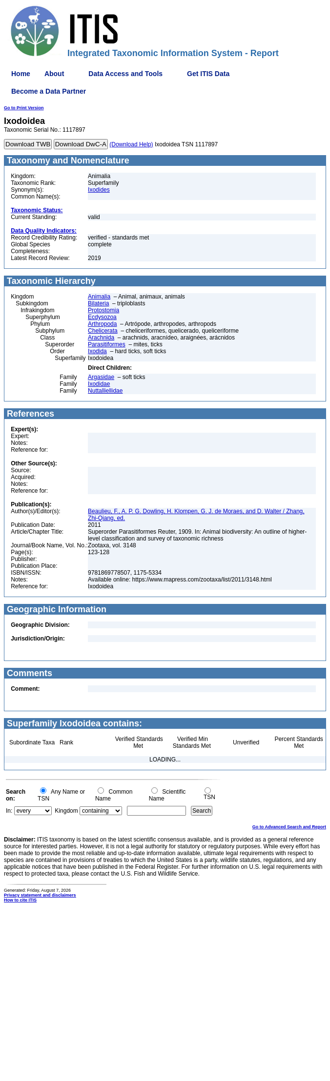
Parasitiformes (106, 344)
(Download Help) (131, 144)
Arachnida (101, 337)
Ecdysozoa (102, 317)
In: (9, 810)
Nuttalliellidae (105, 390)
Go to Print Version (24, 107)
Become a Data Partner (48, 91)
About (54, 74)
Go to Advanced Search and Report (289, 826)
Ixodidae (99, 383)
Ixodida (97, 351)
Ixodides (99, 189)
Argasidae (101, 377)
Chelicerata (103, 330)
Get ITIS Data (208, 74)
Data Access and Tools (125, 74)
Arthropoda (102, 323)
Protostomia (103, 310)
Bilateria (98, 303)
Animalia (99, 296)
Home (20, 74)
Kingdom (66, 810)
